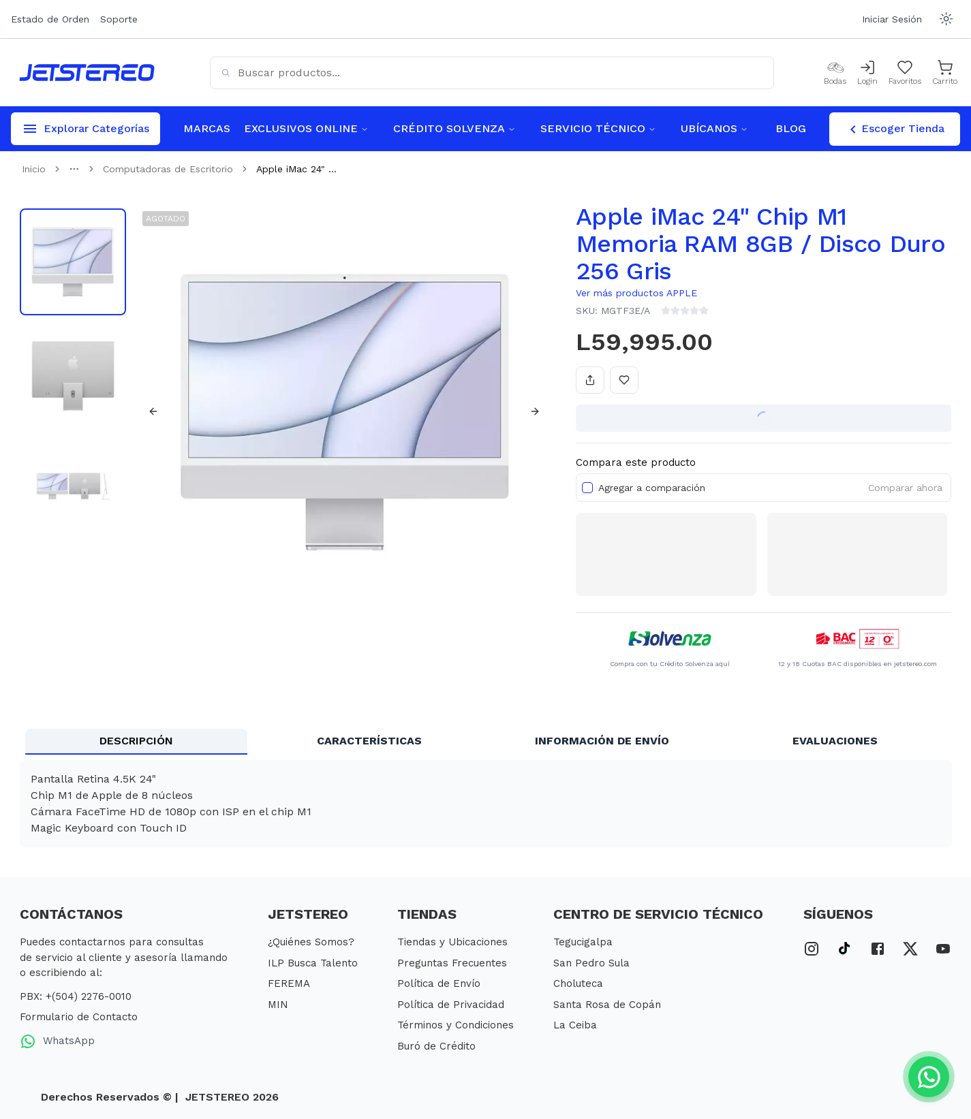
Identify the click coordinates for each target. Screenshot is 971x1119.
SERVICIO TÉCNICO (598, 128)
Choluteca (578, 983)
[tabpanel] (486, 803)
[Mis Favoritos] (905, 72)
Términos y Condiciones (455, 1025)
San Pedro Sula (591, 963)
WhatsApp (57, 1041)
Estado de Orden (50, 19)
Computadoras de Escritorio (168, 168)
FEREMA (289, 983)
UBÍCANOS (714, 128)
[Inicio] (87, 72)
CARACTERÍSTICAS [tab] (369, 740)
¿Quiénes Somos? (311, 942)
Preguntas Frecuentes (452, 963)
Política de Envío (438, 983)
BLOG (790, 128)
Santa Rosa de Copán (607, 1004)
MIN (278, 1004)
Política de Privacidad (450, 1004)
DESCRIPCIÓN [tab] (136, 740)
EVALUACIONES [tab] (835, 740)
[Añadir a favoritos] (624, 380)
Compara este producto (636, 462)
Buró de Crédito (436, 1046)
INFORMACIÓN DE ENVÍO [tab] (602, 740)
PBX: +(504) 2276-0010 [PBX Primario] (76, 996)
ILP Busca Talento (313, 963)
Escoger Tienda (894, 129)
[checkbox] (587, 487)
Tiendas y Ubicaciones (452, 942)
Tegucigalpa (583, 942)
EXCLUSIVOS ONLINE (306, 128)
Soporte (119, 19)
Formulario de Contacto (79, 1017)
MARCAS (206, 128)
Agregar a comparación (651, 487)
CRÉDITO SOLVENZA (454, 128)
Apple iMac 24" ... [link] (296, 168)
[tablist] (486, 742)
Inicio (34, 168)
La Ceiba (575, 1025)
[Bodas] (835, 72)
